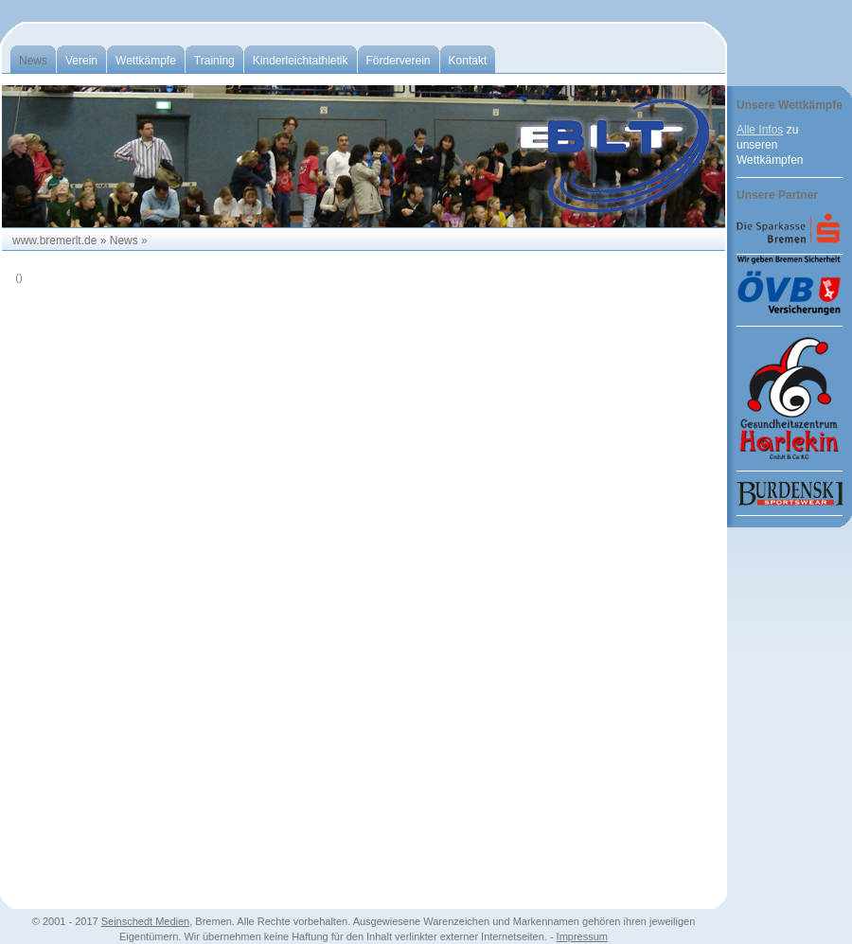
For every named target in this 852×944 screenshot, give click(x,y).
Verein (81, 60)
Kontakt (468, 60)
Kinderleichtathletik (300, 60)
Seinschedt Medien (145, 921)
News (33, 60)
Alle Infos (760, 129)
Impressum (582, 936)
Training (214, 60)
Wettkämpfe (145, 60)
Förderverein (398, 60)
